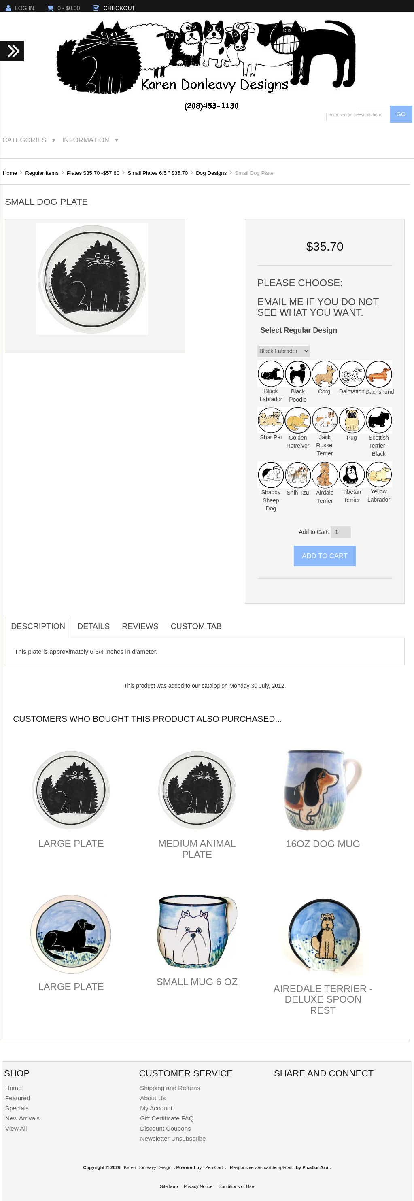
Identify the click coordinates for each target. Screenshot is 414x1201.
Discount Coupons (165, 1128)
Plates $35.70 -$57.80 (93, 173)
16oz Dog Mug (323, 843)
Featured (17, 1098)
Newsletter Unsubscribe (173, 1138)
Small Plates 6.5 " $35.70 (157, 173)
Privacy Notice (198, 1186)
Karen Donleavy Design (148, 1167)
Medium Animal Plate (197, 848)
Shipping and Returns (170, 1087)
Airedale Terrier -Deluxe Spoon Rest (323, 999)
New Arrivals (22, 1118)
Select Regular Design (298, 330)
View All (16, 1128)
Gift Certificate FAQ (167, 1118)
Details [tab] (93, 626)
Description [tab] (38, 626)
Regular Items (42, 173)
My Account (156, 1108)
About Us (153, 1098)
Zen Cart (214, 1167)
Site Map (169, 1186)
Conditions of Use (236, 1186)
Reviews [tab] (140, 626)
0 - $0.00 (63, 8)
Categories (24, 140)
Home (10, 173)
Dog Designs (211, 173)
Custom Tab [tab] (196, 626)
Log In (20, 8)
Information (85, 140)
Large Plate (71, 843)
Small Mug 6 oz (197, 981)
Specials (17, 1108)
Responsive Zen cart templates (261, 1167)
